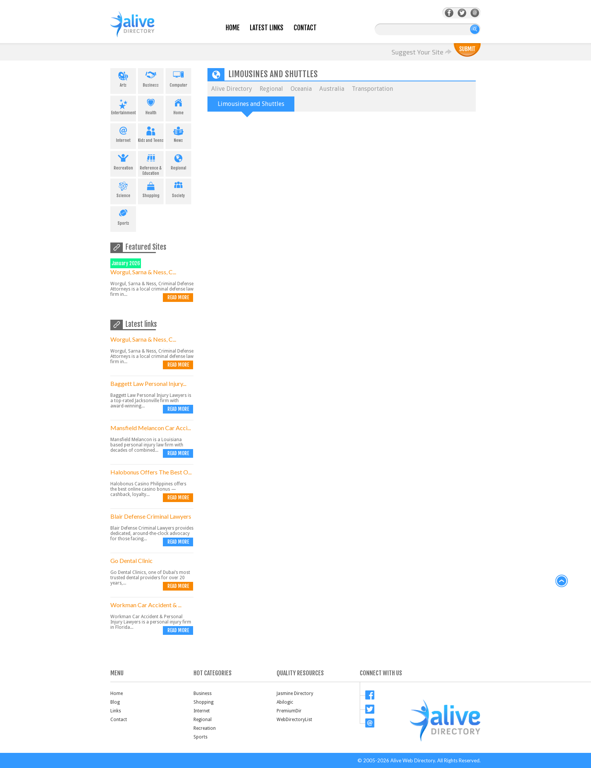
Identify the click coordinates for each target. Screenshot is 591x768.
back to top (561, 581)
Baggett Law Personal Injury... (148, 383)
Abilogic (285, 702)
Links (115, 711)
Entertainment (123, 105)
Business (151, 78)
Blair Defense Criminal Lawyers (150, 516)
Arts (123, 78)
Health (151, 105)
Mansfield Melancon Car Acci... (150, 427)
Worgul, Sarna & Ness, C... (143, 271)
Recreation (123, 161)
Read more (178, 297)
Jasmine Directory (295, 693)
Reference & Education (151, 163)
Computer (178, 78)
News (178, 133)
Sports (123, 216)
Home (233, 28)
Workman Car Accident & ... (145, 604)
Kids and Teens (151, 133)
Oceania (301, 88)
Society (178, 188)
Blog (115, 702)
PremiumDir (289, 711)
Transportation (372, 88)
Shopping (151, 188)
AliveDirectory (140, 29)
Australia (331, 88)
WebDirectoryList (294, 719)
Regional (178, 161)
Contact (305, 28)
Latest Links (266, 28)
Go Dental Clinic (131, 560)
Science (123, 188)
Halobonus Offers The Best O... (151, 472)
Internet (123, 133)
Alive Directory (231, 88)
